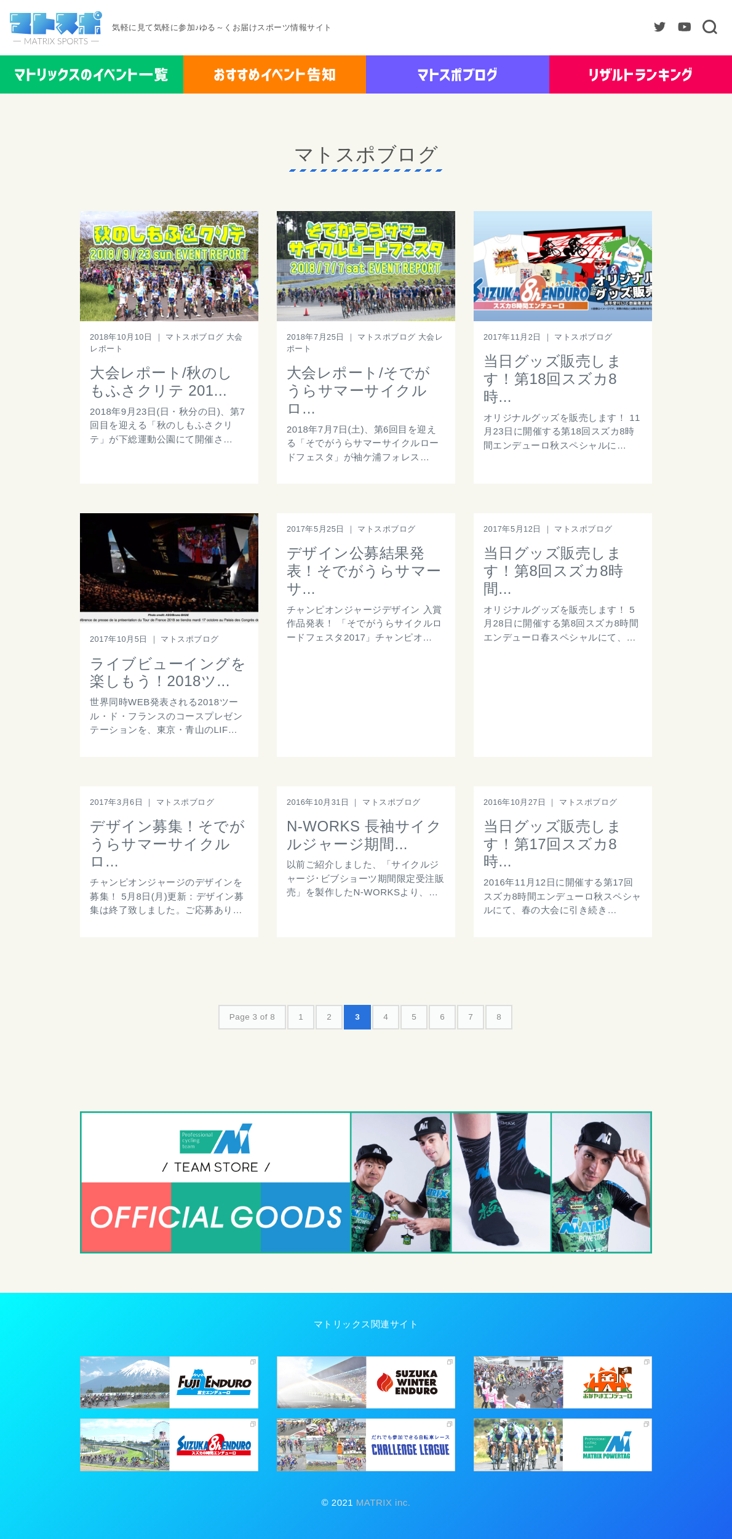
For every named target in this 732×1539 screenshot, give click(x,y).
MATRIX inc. (381, 1502)
